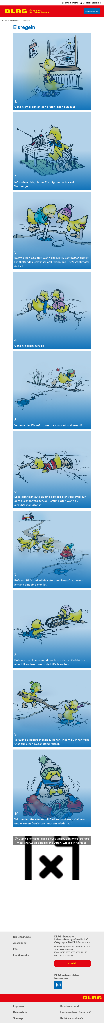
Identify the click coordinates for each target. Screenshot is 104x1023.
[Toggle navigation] (54, 11)
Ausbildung (15, 21)
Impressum (19, 1006)
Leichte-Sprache (70, 3)
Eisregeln (26, 21)
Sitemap (18, 1018)
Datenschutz (20, 1012)
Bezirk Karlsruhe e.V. (71, 1018)
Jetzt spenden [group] (91, 11)
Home (4, 21)
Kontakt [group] (73, 963)
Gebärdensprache (90, 3)
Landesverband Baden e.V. (75, 1012)
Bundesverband (69, 1006)
